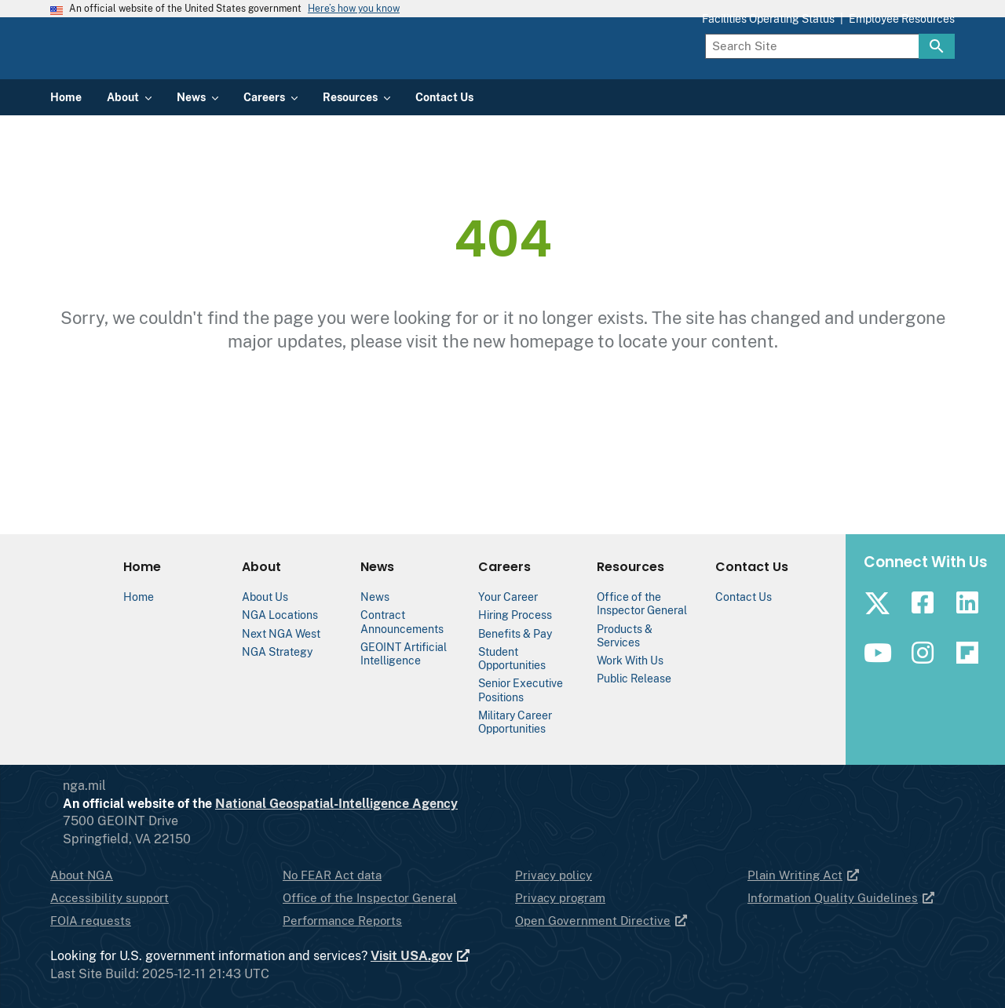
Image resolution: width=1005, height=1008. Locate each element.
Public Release (634, 678)
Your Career (508, 596)
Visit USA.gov (421, 956)
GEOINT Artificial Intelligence (403, 653)
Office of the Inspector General (642, 603)
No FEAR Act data (332, 875)
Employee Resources (902, 87)
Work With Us (630, 660)
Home (138, 596)
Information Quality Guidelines (841, 898)
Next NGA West (281, 633)
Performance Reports (342, 920)
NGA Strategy (277, 651)
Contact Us (743, 596)
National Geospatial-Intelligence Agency (399, 803)
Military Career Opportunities (515, 721)
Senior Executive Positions (520, 689)
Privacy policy (553, 875)
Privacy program (560, 897)
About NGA (81, 875)
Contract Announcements (402, 621)
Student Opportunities (512, 658)
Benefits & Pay (515, 633)
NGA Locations (280, 614)
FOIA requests (90, 920)
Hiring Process (515, 614)
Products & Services (624, 635)
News (374, 596)
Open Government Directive (602, 920)
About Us (265, 596)
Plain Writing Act (804, 875)
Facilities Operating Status (768, 87)
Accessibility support (109, 897)
